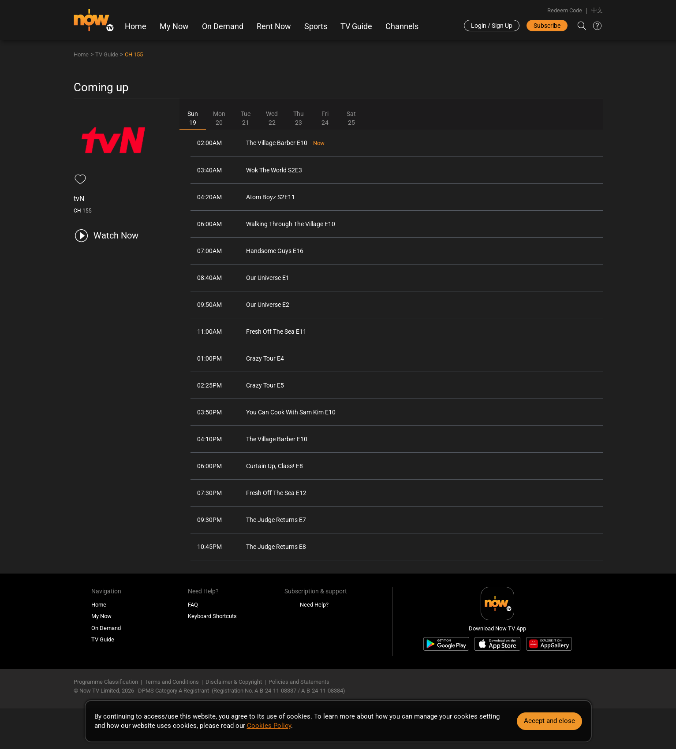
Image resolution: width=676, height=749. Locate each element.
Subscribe (547, 25)
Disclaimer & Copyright (233, 681)
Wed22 (272, 118)
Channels (401, 26)
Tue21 (245, 118)
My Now (174, 26)
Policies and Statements (299, 681)
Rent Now (274, 26)
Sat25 (351, 118)
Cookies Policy (269, 726)
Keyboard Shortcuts (212, 616)
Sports (315, 26)
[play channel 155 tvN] (106, 235)
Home (135, 26)
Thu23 (298, 118)
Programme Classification (106, 681)
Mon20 (219, 118)
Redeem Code (564, 10)
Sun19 (192, 118)
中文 (597, 10)
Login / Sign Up (491, 25)
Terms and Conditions (172, 681)
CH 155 (134, 54)
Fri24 (325, 118)
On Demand (222, 26)
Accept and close (549, 721)
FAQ (193, 604)
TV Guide (356, 26)
